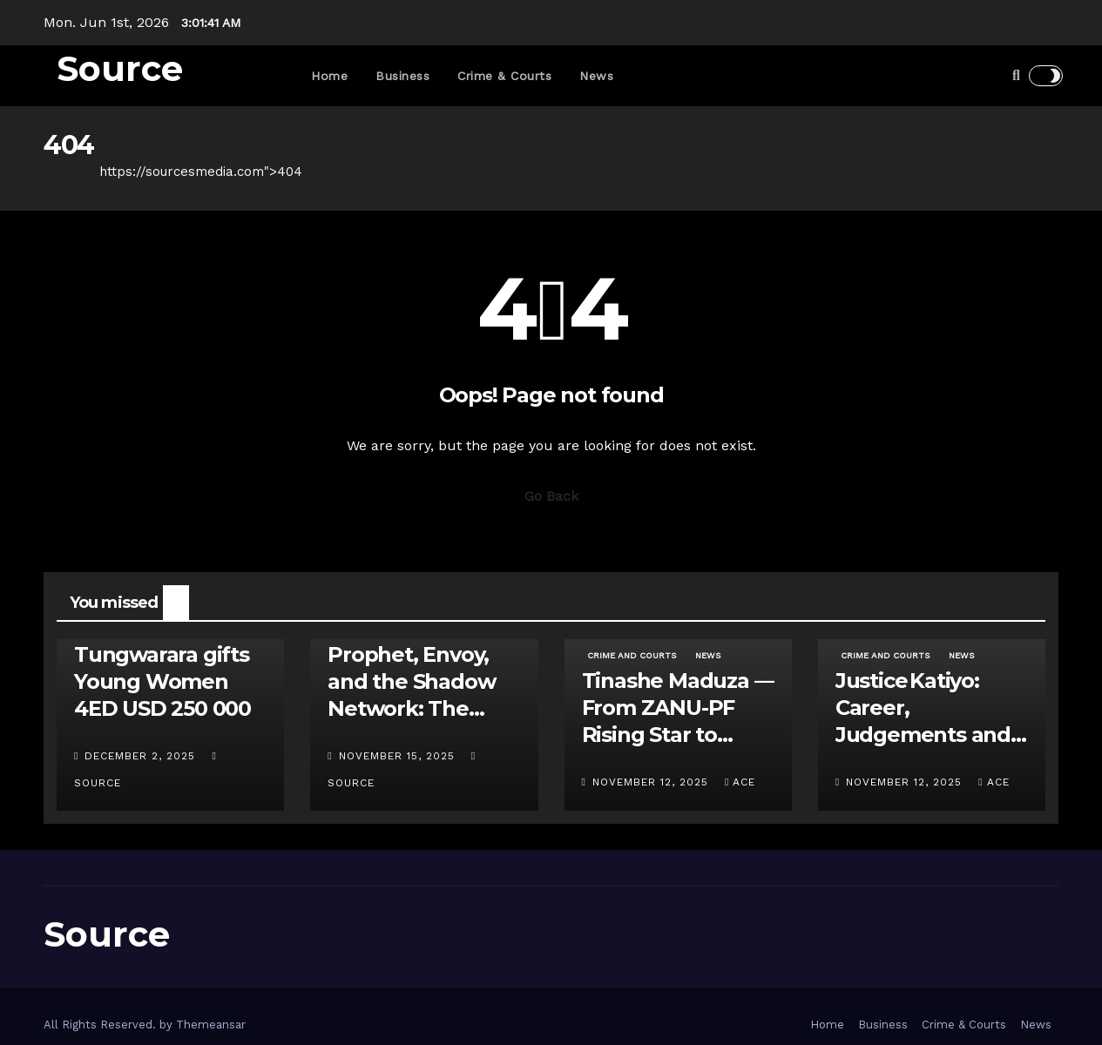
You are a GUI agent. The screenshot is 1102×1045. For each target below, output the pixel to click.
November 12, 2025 (652, 782)
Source (120, 68)
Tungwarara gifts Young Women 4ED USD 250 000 (162, 681)
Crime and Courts (631, 655)
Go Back (551, 496)
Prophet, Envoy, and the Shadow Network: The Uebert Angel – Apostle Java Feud (421, 709)
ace (740, 782)
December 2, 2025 (142, 756)
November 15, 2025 (399, 756)
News (596, 76)
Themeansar (211, 1024)
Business (402, 76)
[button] (1016, 75)
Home (329, 76)
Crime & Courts (504, 76)
